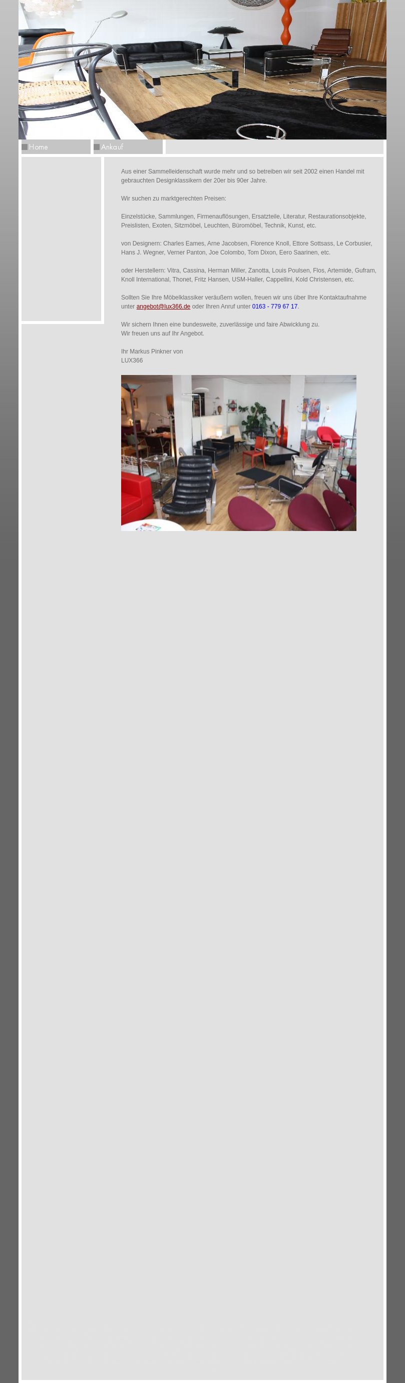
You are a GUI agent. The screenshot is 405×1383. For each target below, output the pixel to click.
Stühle (178, 1323)
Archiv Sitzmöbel (327, 1361)
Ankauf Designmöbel (280, 1328)
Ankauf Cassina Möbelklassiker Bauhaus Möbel (78, 1328)
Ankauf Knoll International (214, 1328)
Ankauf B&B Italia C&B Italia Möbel (309, 1350)
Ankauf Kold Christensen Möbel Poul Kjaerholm (177, 1355)
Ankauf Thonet (158, 1333)
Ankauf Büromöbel (121, 1350)
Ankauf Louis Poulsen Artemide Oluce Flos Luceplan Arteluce (286, 1339)
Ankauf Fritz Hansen (106, 1333)
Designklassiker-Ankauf (269, 1361)
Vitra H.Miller (143, 1323)
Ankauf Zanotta (187, 1339)
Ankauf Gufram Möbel (232, 1350)
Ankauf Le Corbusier (267, 1345)
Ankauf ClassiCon (208, 1333)
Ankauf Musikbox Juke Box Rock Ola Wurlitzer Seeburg (167, 1361)
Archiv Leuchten (177, 1367)
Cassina (77, 1323)
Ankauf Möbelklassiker (329, 1345)
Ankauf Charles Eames (63, 1345)
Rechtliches (41, 1323)
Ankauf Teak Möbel (332, 1333)
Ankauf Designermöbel (342, 1328)
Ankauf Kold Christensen (269, 1333)
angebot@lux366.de (164, 306)
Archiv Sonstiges (227, 1367)
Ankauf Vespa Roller (69, 1361)
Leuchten (286, 1323)
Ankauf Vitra (158, 1328)
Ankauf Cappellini (175, 1350)
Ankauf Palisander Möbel (66, 1339)
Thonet (107, 1323)
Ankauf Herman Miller (132, 1339)
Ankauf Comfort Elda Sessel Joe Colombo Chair (297, 1355)
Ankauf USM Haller (65, 1350)
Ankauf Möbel (54, 1333)
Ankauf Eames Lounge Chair (135, 1345)
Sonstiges (322, 1323)
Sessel (207, 1323)
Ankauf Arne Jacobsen (206, 1345)
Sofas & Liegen (245, 1323)
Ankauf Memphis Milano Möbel (76, 1355)
